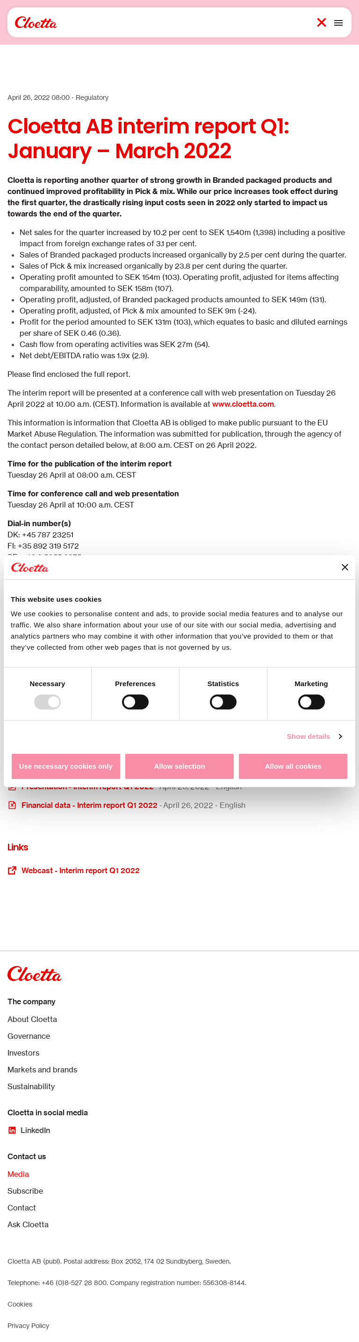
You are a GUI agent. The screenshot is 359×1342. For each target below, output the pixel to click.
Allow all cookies (293, 766)
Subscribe (25, 1191)
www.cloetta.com (243, 404)
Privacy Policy (28, 1325)
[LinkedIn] (28, 1130)
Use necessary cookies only (66, 766)
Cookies (19, 1304)
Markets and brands (42, 1069)
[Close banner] (345, 567)
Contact (21, 1207)
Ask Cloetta (28, 1224)
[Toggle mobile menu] (338, 22)
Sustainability (31, 1086)
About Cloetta (32, 1019)
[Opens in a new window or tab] (179, 805)
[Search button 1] (321, 22)
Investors (23, 1052)
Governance (28, 1036)
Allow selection (179, 766)
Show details (308, 736)
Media (18, 1174)
